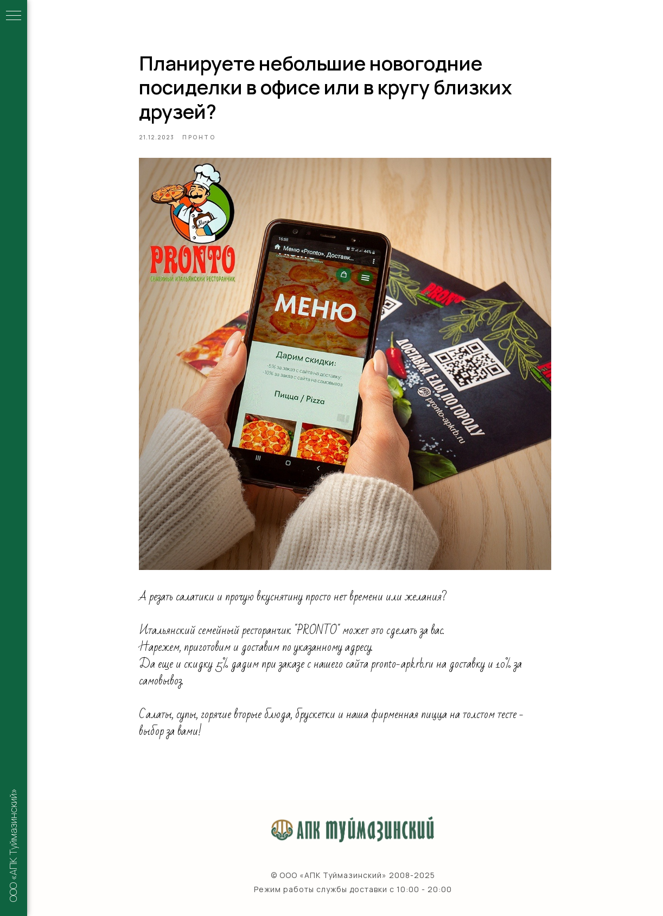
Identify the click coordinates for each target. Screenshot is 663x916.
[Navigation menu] (13, 16)
